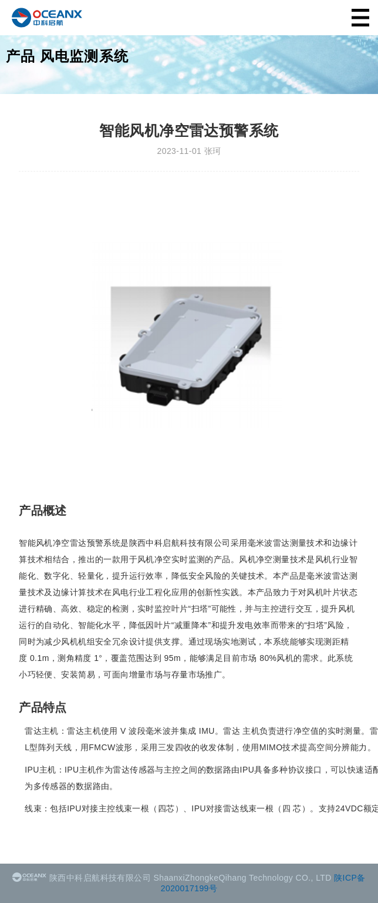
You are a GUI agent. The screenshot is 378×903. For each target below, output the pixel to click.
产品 (20, 56)
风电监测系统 (84, 56)
